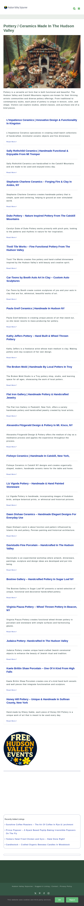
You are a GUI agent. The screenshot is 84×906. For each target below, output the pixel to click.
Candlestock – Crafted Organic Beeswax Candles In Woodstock (38, 845)
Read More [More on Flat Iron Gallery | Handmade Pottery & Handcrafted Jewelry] (11, 416)
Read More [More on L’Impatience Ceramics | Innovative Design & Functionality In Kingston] (11, 142)
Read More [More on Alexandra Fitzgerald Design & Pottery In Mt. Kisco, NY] (11, 447)
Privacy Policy (66, 886)
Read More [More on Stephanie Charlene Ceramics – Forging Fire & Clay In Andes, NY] (11, 206)
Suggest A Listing (42, 886)
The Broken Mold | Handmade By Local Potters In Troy (39, 366)
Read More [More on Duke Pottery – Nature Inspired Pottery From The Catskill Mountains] (11, 237)
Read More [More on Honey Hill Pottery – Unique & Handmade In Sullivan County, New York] (11, 721)
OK (59, 900)
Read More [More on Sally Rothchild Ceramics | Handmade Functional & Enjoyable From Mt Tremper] (11, 172)
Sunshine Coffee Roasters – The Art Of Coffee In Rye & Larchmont (39, 825)
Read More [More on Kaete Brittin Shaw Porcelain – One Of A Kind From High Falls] (11, 690)
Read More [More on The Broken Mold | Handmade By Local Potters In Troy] (11, 385)
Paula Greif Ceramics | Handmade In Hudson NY (35, 308)
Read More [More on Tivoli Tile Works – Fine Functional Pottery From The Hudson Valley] (11, 268)
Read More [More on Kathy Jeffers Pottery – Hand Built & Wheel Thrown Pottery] (11, 357)
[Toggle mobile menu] (79, 8)
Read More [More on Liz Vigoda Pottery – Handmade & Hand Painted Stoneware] (11, 505)
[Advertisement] (42, 792)
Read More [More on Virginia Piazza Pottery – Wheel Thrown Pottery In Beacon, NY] (11, 632)
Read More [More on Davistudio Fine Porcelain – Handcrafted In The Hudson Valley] (11, 570)
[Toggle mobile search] (74, 8)
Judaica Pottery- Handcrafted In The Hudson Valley (37, 640)
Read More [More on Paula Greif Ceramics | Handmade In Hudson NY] (11, 327)
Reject (72, 900)
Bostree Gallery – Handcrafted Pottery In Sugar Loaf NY (40, 579)
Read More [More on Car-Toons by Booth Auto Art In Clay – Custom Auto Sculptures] (11, 299)
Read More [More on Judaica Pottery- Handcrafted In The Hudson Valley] (11, 659)
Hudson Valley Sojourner (22, 886)
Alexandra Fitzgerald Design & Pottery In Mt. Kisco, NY (39, 425)
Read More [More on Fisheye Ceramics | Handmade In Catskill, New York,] (11, 474)
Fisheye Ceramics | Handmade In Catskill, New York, (38, 455)
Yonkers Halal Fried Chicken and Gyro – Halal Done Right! (35, 839)
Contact (54, 886)
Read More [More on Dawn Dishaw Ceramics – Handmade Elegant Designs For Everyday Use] (11, 536)
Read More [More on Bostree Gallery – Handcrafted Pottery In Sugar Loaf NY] (11, 597)
